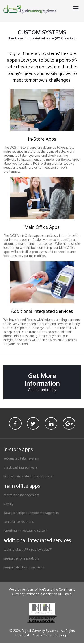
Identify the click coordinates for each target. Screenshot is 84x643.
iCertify (8, 504)
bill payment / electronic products (27, 476)
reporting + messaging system (25, 530)
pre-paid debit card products (23, 567)
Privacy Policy (42, 635)
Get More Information (42, 382)
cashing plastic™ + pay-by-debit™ (27, 549)
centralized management (21, 495)
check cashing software (20, 467)
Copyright (62, 635)
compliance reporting (18, 521)
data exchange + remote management (31, 513)
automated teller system (21, 458)
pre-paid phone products (21, 558)
